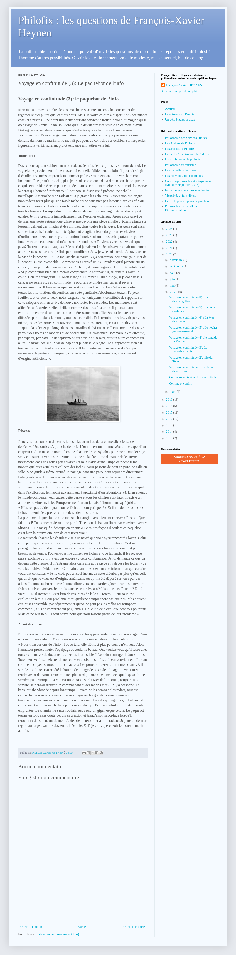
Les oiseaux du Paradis (179, 114)
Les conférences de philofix (182, 159)
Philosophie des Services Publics (186, 138)
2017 (169, 412)
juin (172, 279)
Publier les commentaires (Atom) (58, 934)
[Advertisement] (83, 901)
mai (172, 285)
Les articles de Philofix (179, 148)
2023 (169, 235)
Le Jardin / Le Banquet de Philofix (187, 154)
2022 (169, 241)
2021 (169, 248)
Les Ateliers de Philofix (180, 143)
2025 (169, 228)
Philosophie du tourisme (180, 165)
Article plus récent (31, 926)
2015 (169, 425)
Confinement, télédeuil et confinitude (192, 377)
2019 (169, 399)
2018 (169, 406)
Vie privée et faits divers (180, 195)
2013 (169, 438)
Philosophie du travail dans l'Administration (182, 208)
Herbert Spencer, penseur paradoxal (188, 201)
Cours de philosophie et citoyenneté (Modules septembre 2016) (188, 183)
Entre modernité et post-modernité (187, 190)
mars (173, 391)
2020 (169, 254)
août (173, 273)
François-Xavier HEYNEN (184, 85)
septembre (177, 266)
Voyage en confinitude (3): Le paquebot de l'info (188, 349)
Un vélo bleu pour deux (180, 119)
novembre (176, 260)
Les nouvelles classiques (181, 170)
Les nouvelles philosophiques (184, 175)
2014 (169, 431)
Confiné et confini (180, 383)
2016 (169, 419)
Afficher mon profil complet (179, 91)
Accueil (83, 926)
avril (173, 292)
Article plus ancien (134, 926)
